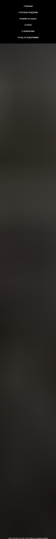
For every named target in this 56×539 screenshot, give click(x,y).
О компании (28, 31)
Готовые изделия (28, 12)
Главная (28, 6)
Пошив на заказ (28, 19)
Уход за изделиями (28, 37)
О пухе (28, 25)
